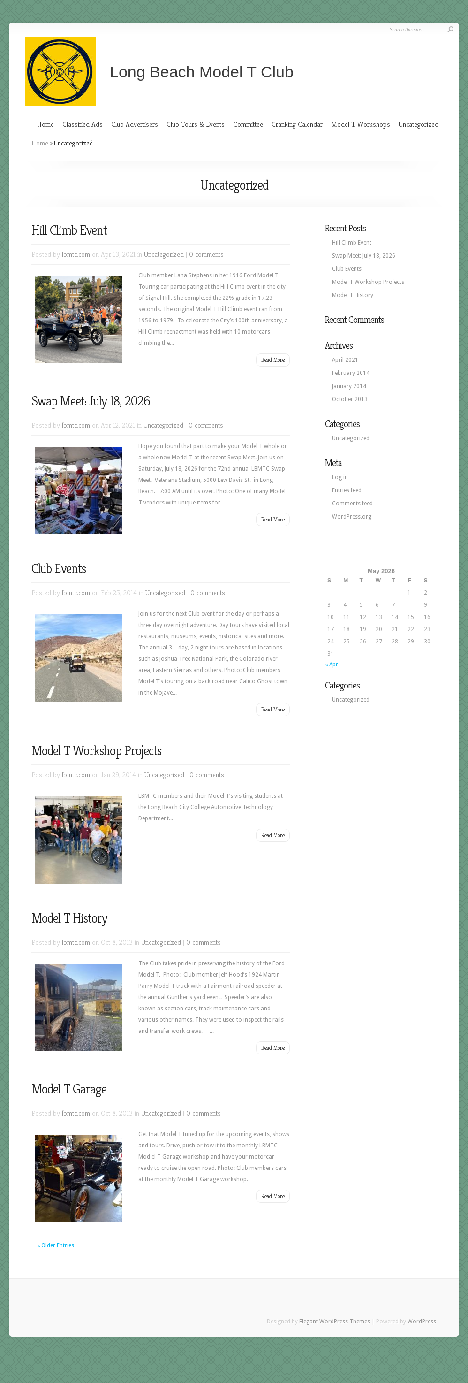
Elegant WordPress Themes (334, 1321)
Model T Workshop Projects (96, 750)
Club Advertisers (134, 124)
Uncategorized (418, 124)
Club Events (58, 568)
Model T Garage (68, 1089)
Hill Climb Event (69, 230)
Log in (340, 477)
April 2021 (345, 360)
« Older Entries (55, 1245)
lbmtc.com (76, 254)
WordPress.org (351, 516)
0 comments (206, 254)
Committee (248, 124)
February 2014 (351, 373)
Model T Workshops (360, 124)
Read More (273, 359)
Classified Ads (82, 124)
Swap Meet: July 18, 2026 (90, 401)
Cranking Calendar (297, 124)
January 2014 (349, 386)
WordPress (422, 1321)
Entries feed (347, 490)
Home (45, 124)
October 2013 (350, 399)
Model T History (69, 918)
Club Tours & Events (195, 124)
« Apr (331, 664)
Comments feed (352, 503)
